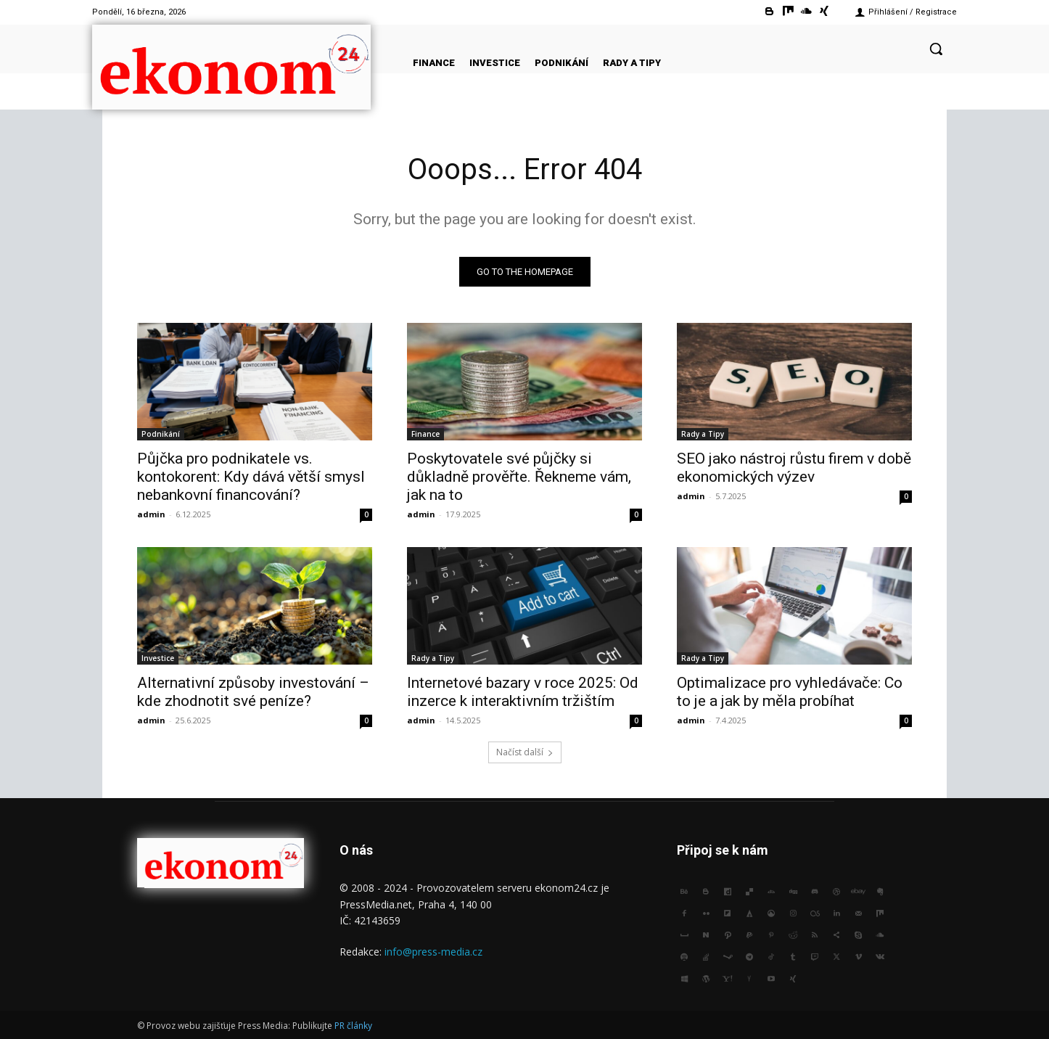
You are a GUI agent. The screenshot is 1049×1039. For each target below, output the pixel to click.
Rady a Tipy (702, 434)
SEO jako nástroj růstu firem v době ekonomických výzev (794, 467)
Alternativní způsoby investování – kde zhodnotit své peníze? (253, 692)
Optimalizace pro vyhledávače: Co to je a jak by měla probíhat (789, 692)
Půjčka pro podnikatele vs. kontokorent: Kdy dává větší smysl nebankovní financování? (251, 477)
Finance (425, 434)
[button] (936, 49)
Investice (157, 658)
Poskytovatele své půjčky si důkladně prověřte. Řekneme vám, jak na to (519, 477)
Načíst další (525, 752)
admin (151, 514)
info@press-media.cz (433, 951)
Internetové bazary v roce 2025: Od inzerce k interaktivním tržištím (522, 692)
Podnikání (160, 434)
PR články (353, 1025)
